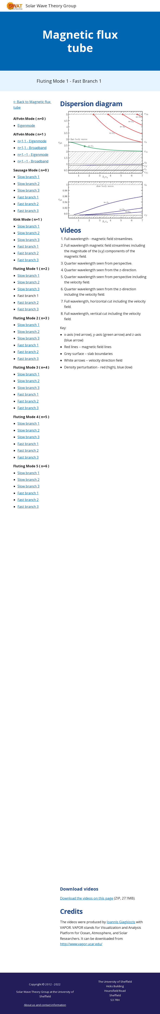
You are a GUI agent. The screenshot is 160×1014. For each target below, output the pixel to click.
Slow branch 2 (28, 183)
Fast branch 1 (28, 197)
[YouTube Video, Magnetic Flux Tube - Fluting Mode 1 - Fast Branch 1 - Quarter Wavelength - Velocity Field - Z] (103, 724)
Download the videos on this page (86, 898)
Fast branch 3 (28, 210)
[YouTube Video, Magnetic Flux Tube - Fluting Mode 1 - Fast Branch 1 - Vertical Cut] (103, 852)
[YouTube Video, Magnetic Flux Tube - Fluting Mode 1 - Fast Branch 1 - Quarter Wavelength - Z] (103, 595)
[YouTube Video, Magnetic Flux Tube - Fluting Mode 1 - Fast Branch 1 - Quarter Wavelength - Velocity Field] (103, 659)
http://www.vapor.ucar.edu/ (81, 944)
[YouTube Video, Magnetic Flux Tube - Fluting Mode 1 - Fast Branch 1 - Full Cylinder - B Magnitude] (103, 467)
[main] (80, 41)
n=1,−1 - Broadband (33, 161)
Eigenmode (26, 125)
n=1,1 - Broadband (32, 147)
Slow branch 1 (28, 177)
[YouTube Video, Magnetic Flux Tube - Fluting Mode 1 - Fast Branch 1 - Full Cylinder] (103, 403)
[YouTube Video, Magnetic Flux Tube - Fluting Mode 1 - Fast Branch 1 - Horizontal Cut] (103, 788)
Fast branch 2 (28, 204)
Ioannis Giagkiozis (121, 922)
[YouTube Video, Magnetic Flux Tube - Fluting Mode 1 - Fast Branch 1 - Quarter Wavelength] (103, 531)
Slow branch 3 (28, 190)
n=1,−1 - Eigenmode (33, 154)
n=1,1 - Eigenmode (32, 141)
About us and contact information (45, 1005)
